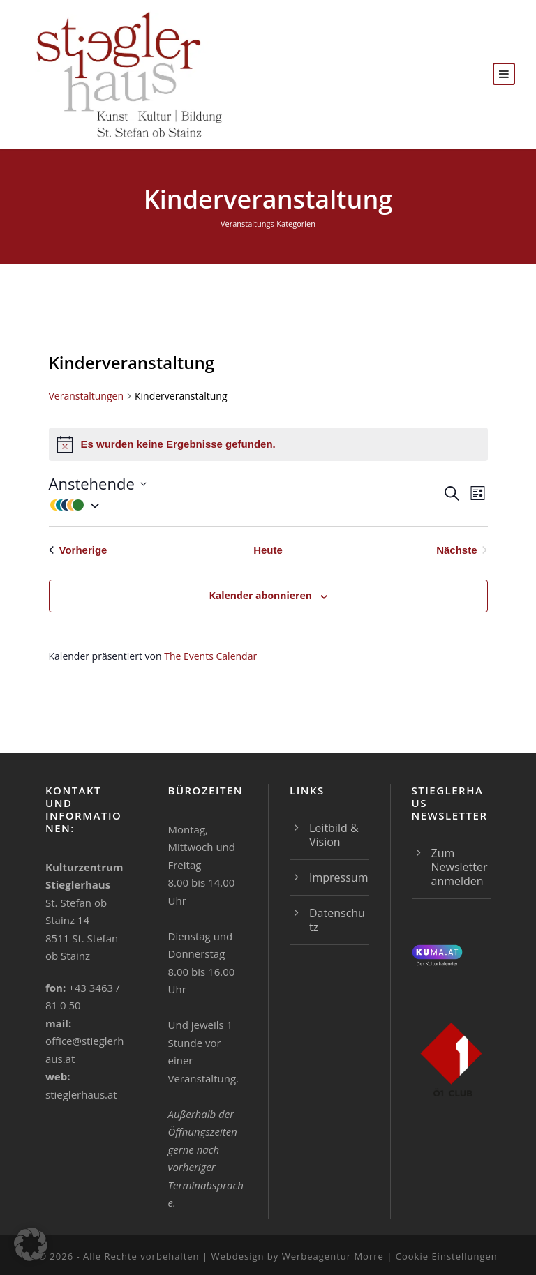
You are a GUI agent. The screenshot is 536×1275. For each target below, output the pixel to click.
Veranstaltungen (86, 395)
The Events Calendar (210, 656)
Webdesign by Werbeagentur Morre (299, 1256)
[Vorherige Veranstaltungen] (78, 550)
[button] (245, 504)
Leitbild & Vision (334, 835)
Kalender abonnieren (260, 595)
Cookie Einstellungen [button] (447, 1256)
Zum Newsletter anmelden (459, 867)
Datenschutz (337, 920)
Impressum (338, 877)
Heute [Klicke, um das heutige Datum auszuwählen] (268, 550)
